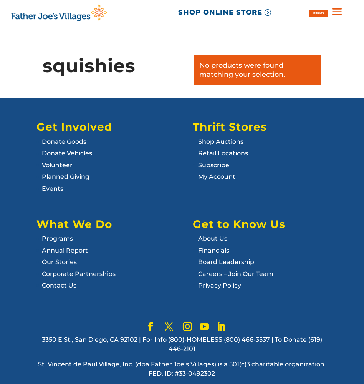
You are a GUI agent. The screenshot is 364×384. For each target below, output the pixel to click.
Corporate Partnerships (79, 274)
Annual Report (65, 250)
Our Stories (59, 262)
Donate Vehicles (67, 153)
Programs (57, 238)
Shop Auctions (220, 141)
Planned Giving (65, 176)
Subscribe (213, 165)
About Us (212, 238)
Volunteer (57, 165)
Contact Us (59, 285)
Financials (213, 250)
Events (52, 188)
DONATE (318, 13)
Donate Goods (64, 141)
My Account (216, 176)
